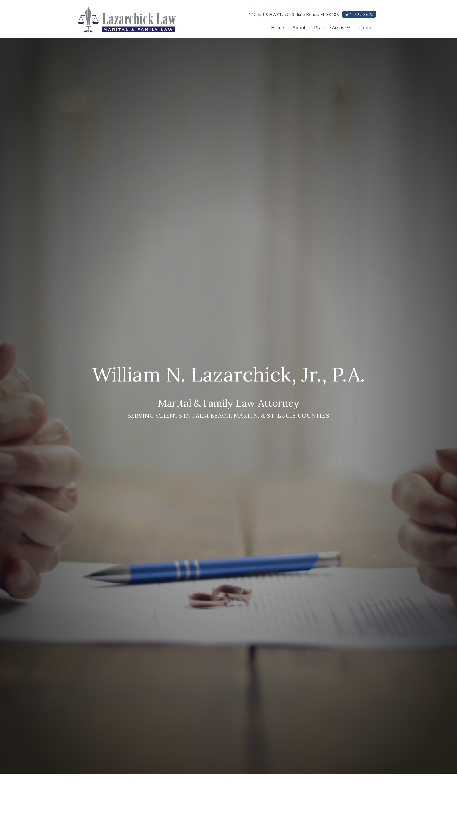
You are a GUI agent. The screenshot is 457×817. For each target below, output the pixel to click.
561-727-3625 (359, 14)
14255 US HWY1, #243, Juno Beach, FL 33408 (294, 14)
